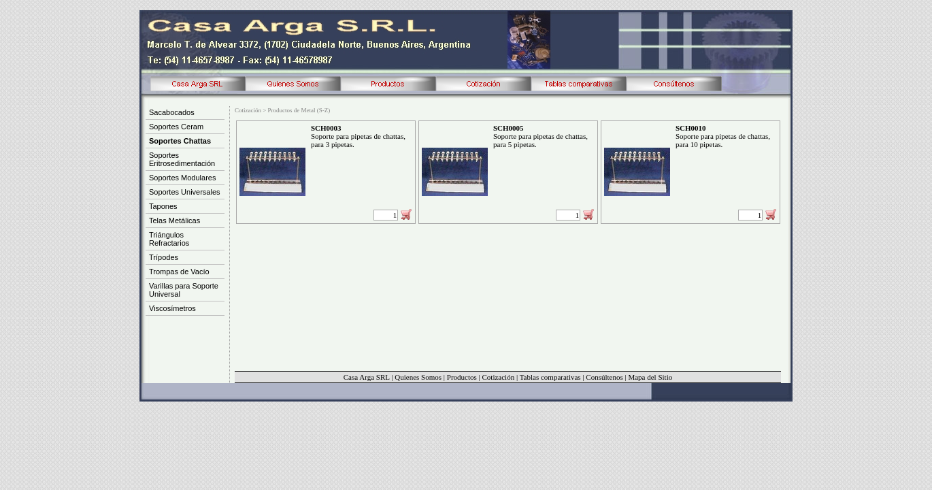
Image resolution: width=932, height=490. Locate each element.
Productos (462, 377)
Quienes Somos (418, 377)
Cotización (498, 377)
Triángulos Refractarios (169, 239)
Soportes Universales (184, 192)
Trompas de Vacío (179, 271)
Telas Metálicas (174, 220)
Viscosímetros (172, 308)
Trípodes (163, 257)
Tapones (163, 206)
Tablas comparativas (550, 377)
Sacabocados (172, 112)
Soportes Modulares (182, 178)
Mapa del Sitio (650, 377)
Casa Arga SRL (367, 377)
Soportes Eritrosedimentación (182, 159)
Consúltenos (604, 377)
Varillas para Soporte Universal (183, 290)
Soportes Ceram (176, 126)
